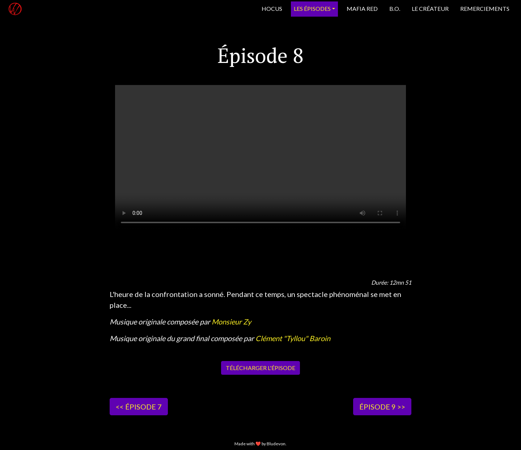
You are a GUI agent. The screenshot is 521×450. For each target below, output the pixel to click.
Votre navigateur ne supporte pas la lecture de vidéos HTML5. (260, 157)
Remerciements (484, 8)
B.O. (394, 8)
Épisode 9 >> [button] (382, 406)
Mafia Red (362, 8)
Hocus (272, 8)
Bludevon (276, 443)
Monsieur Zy (231, 321)
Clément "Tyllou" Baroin (292, 338)
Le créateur (430, 8)
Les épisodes (312, 8)
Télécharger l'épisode (260, 367)
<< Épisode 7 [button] (139, 406)
